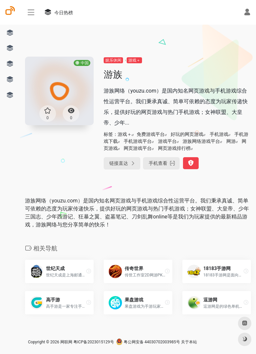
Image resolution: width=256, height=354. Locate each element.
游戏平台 (167, 141)
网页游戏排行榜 (174, 148)
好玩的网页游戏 (187, 134)
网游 (231, 141)
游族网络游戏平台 (201, 141)
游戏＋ (134, 60)
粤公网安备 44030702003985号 (148, 342)
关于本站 (189, 342)
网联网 (66, 342)
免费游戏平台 (151, 134)
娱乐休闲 (113, 60)
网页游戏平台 (138, 148)
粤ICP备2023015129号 (93, 342)
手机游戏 (219, 134)
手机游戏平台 (138, 141)
